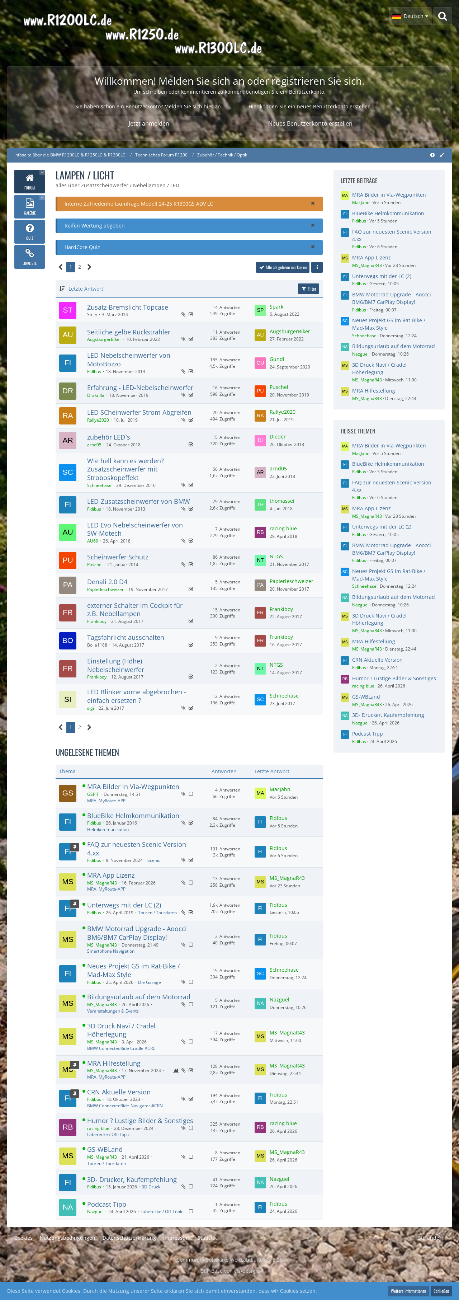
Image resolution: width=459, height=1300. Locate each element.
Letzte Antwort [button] (85, 288)
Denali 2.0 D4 (107, 581)
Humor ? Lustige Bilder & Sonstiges (140, 1120)
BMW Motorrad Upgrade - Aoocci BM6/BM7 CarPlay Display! (137, 933)
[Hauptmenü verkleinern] (432, 154)
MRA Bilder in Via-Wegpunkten (133, 786)
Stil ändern (431, 1237)
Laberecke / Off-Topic (108, 1134)
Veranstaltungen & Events (113, 1011)
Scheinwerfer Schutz (117, 557)
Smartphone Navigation (110, 951)
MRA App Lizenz (110, 875)
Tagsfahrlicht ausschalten (125, 637)
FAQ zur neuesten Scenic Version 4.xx (136, 848)
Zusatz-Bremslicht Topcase (127, 307)
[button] (410, 16)
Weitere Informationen (408, 1291)
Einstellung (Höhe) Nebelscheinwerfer (115, 665)
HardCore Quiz (82, 247)
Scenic (153, 860)
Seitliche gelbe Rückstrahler (128, 332)
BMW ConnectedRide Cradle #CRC (121, 1048)
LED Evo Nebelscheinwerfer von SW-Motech (135, 529)
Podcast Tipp (106, 1204)
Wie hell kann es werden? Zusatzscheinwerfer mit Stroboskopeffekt (125, 469)
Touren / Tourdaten (157, 913)
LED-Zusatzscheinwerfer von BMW (138, 501)
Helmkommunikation (108, 829)
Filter (308, 289)
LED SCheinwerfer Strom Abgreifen (139, 412)
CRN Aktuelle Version (119, 1092)
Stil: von (230, 1270)
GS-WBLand (105, 1149)
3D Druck (151, 1187)
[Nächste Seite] (89, 267)
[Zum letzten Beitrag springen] (260, 310)
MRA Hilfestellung (114, 1063)
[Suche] (442, 16)
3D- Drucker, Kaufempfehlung (132, 1179)
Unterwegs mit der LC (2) (124, 905)
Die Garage (149, 982)
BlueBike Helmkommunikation (133, 815)
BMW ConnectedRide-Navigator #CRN (125, 1106)
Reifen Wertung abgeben (95, 225)
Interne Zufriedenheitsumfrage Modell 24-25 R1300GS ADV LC (139, 203)
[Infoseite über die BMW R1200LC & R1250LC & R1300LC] (163, 33)
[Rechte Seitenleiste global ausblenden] (442, 154)
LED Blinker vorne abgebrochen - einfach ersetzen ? (136, 696)
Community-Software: (229, 1259)
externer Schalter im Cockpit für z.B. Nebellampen (135, 609)
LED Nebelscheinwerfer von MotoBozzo (128, 359)
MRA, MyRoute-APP (106, 801)
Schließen (441, 1291)
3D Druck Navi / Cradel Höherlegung (121, 1030)
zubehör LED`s (108, 437)
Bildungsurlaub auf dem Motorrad (138, 996)
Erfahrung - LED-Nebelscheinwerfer (140, 387)
